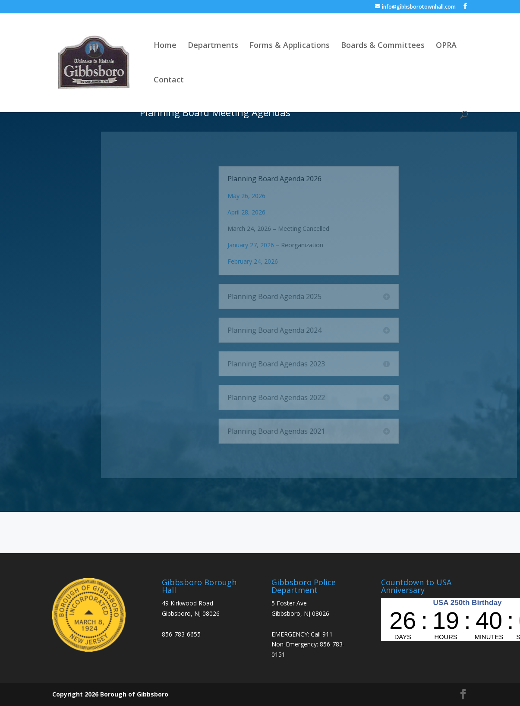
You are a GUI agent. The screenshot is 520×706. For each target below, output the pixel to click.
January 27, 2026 (273, 245)
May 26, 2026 (269, 196)
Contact (169, 80)
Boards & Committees (383, 46)
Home (165, 46)
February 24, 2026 (275, 261)
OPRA (446, 46)
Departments (213, 46)
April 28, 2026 (269, 212)
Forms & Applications (289, 46)
